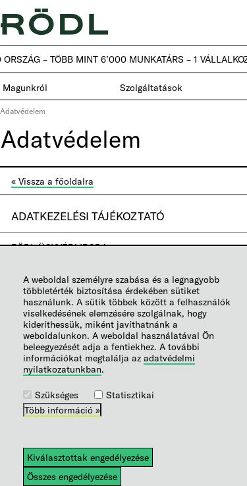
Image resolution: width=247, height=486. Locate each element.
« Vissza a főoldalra (52, 181)
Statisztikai (130, 394)
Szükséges (56, 394)
